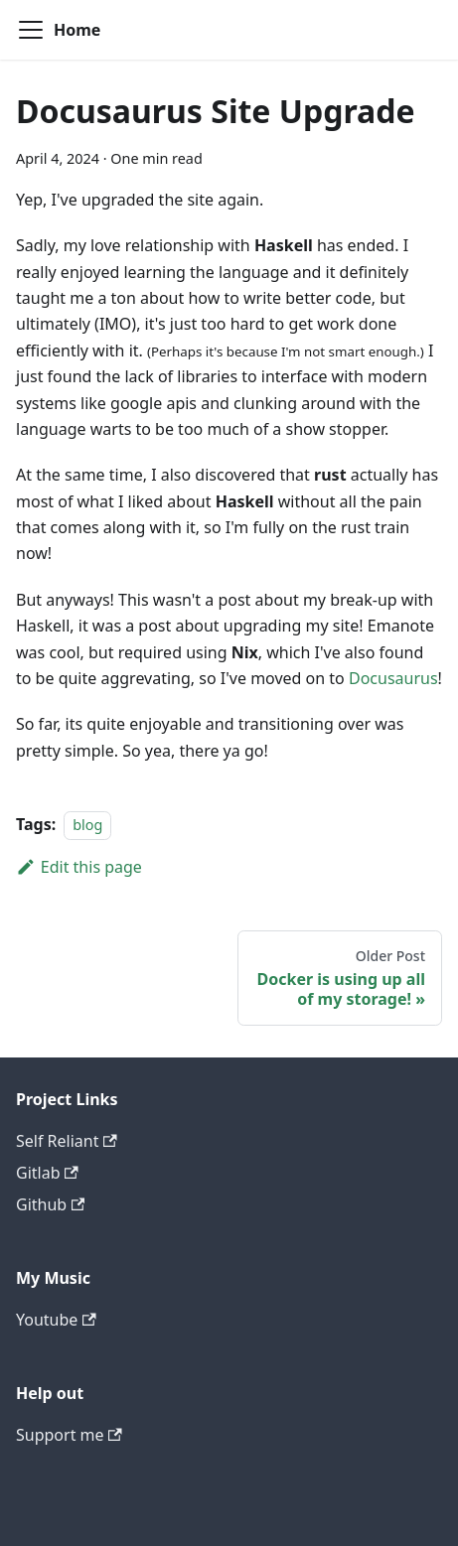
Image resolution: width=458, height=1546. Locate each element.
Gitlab (47, 1173)
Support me (69, 1435)
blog (87, 824)
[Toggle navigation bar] (31, 30)
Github (50, 1204)
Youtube (56, 1320)
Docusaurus (393, 678)
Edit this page (79, 867)
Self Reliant (66, 1141)
